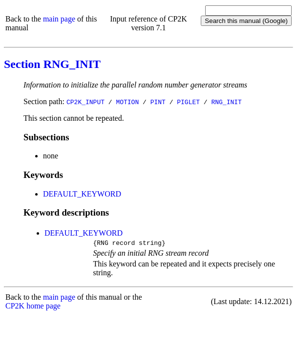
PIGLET (188, 101)
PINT (158, 101)
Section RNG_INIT (52, 64)
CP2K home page (33, 307)
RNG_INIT (226, 101)
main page (59, 19)
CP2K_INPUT (85, 101)
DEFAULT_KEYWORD (82, 194)
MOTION (127, 101)
